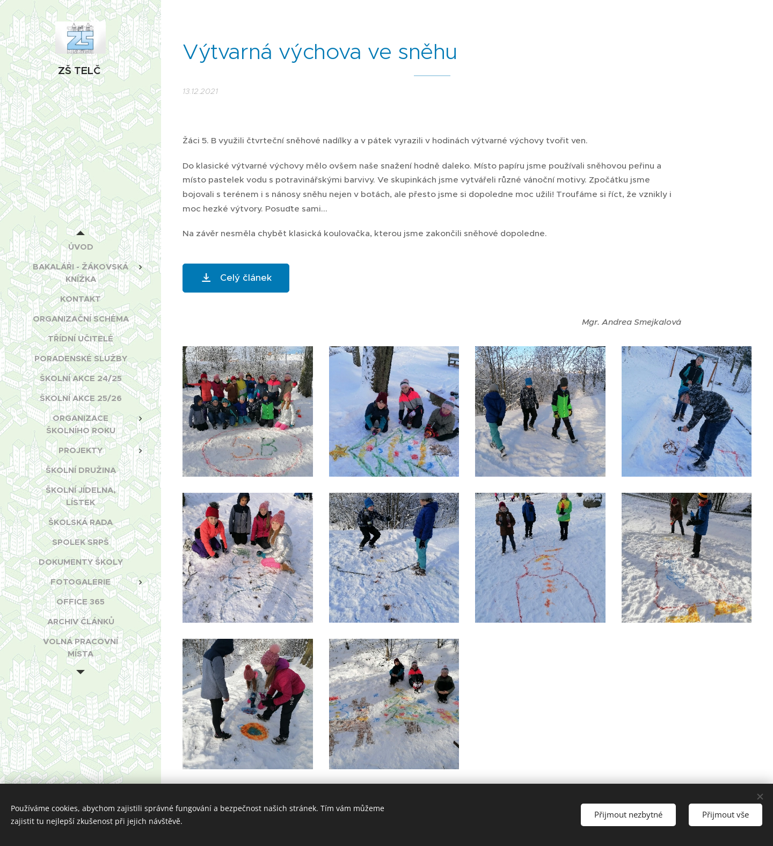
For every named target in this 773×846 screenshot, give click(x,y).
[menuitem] (80, 246)
